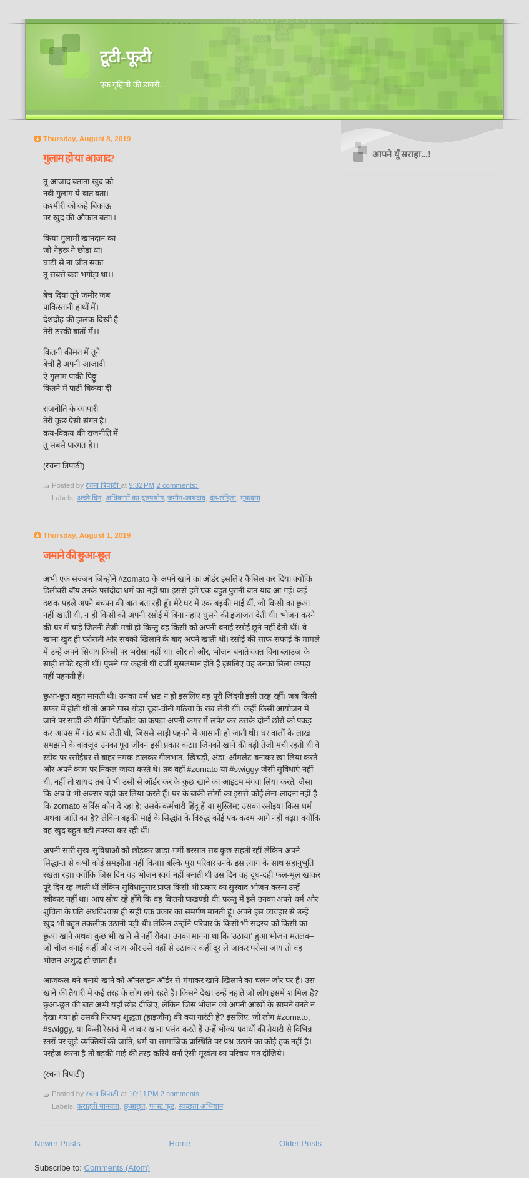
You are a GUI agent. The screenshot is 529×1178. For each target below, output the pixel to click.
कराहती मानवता (98, 1106)
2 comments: (177, 485)
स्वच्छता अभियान (201, 1106)
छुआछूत (135, 1106)
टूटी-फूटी (125, 57)
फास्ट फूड (161, 1106)
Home (180, 1143)
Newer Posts (57, 1143)
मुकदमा (250, 498)
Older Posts (300, 1143)
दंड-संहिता (223, 498)
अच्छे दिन (89, 498)
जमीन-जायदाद (186, 498)
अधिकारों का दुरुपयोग (135, 498)
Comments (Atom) (117, 1167)
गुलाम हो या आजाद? (78, 158)
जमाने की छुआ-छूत (76, 556)
